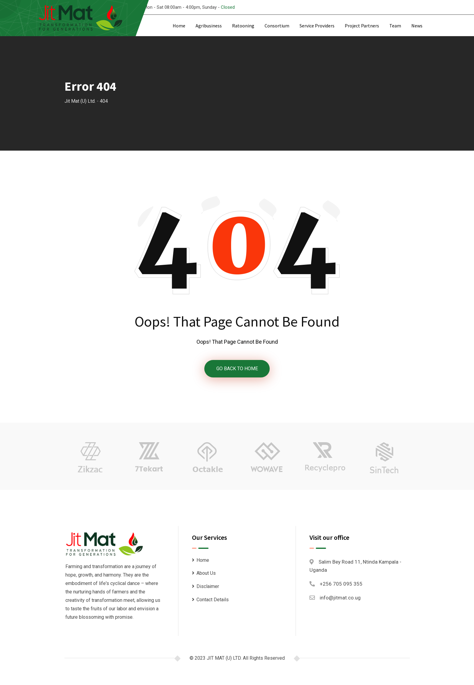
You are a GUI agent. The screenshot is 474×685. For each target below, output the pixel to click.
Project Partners (362, 26)
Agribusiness (209, 26)
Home (179, 26)
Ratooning (243, 26)
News (416, 26)
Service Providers (317, 26)
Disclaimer (207, 586)
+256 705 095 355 (341, 584)
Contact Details (212, 599)
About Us (206, 573)
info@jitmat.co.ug (340, 598)
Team (395, 26)
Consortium (277, 26)
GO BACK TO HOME (237, 368)
